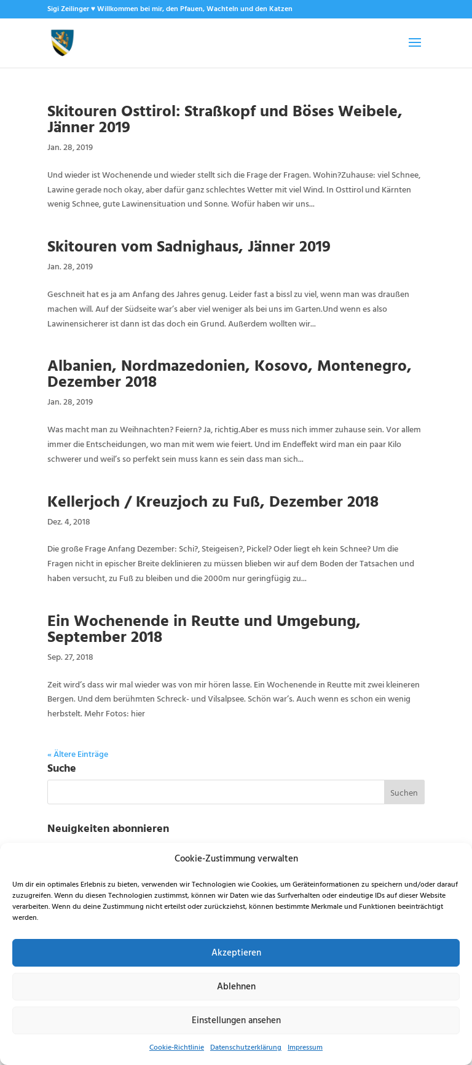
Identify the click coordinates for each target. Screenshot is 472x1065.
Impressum (305, 1048)
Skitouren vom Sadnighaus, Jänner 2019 (189, 246)
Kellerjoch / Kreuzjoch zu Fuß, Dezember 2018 (213, 501)
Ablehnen (236, 987)
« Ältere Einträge (77, 755)
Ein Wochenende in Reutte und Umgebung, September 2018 (204, 628)
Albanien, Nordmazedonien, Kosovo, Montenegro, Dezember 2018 (229, 373)
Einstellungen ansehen (236, 1020)
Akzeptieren (236, 953)
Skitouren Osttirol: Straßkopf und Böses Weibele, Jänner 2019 (225, 118)
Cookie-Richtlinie (176, 1048)
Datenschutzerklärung (245, 1048)
